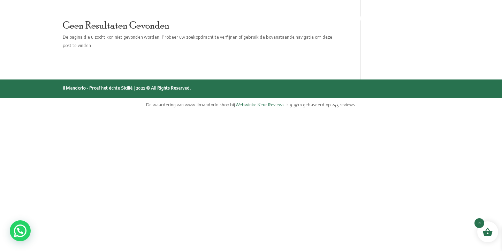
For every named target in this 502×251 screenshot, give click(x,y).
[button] (20, 230)
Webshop (221, 17)
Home (187, 17)
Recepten (358, 17)
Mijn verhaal (292, 17)
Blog (327, 17)
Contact (394, 17)
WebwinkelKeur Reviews (260, 105)
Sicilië (254, 17)
